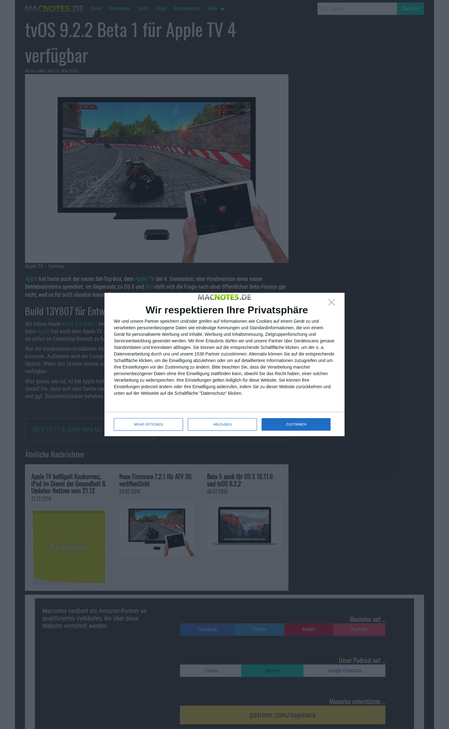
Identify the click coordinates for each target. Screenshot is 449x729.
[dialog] (224, 364)
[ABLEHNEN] (333, 304)
